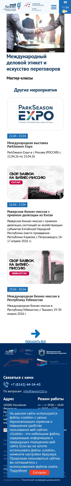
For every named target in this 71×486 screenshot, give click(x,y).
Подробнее (18, 471)
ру (63, 7)
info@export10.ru (35, 391)
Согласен (39, 472)
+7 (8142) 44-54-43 (22, 384)
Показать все (35, 336)
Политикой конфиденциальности (40, 480)
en (67, 7)
